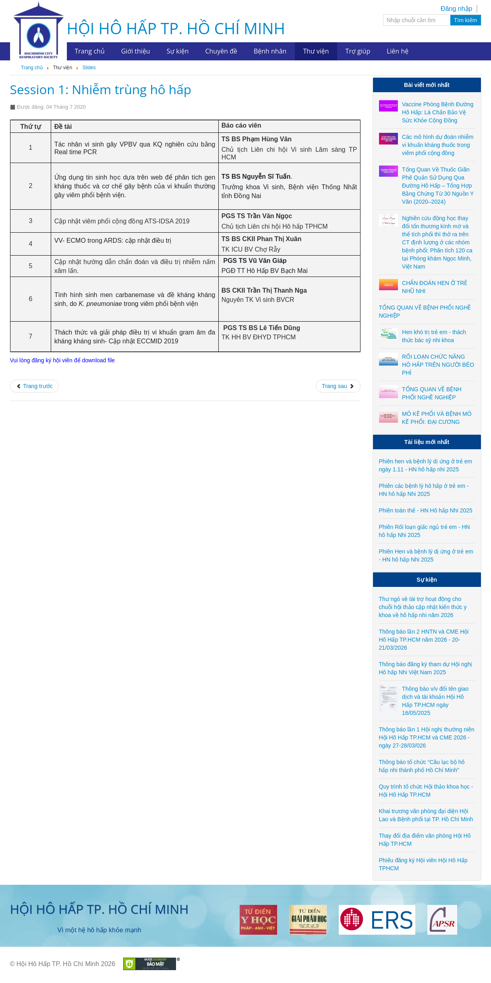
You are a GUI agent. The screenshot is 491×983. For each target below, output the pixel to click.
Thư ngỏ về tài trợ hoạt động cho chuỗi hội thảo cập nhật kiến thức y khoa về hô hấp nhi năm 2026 (423, 607)
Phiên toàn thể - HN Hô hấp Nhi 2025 (425, 510)
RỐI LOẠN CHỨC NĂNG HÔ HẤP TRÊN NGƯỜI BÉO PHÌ (438, 364)
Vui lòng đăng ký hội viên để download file (62, 360)
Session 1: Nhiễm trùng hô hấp (100, 89)
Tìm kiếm (465, 20)
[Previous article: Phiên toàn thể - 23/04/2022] (34, 386)
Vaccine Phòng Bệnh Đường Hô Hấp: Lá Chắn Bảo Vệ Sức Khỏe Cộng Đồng (438, 112)
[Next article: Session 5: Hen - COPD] (338, 386)
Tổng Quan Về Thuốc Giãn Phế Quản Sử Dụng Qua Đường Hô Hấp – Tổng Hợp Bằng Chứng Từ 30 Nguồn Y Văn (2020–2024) (438, 185)
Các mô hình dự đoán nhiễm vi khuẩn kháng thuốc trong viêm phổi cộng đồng (437, 145)
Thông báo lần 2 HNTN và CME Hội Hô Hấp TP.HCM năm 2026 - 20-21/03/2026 (424, 639)
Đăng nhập (456, 8)
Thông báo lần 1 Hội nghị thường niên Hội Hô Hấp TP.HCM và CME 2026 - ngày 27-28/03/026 (426, 737)
